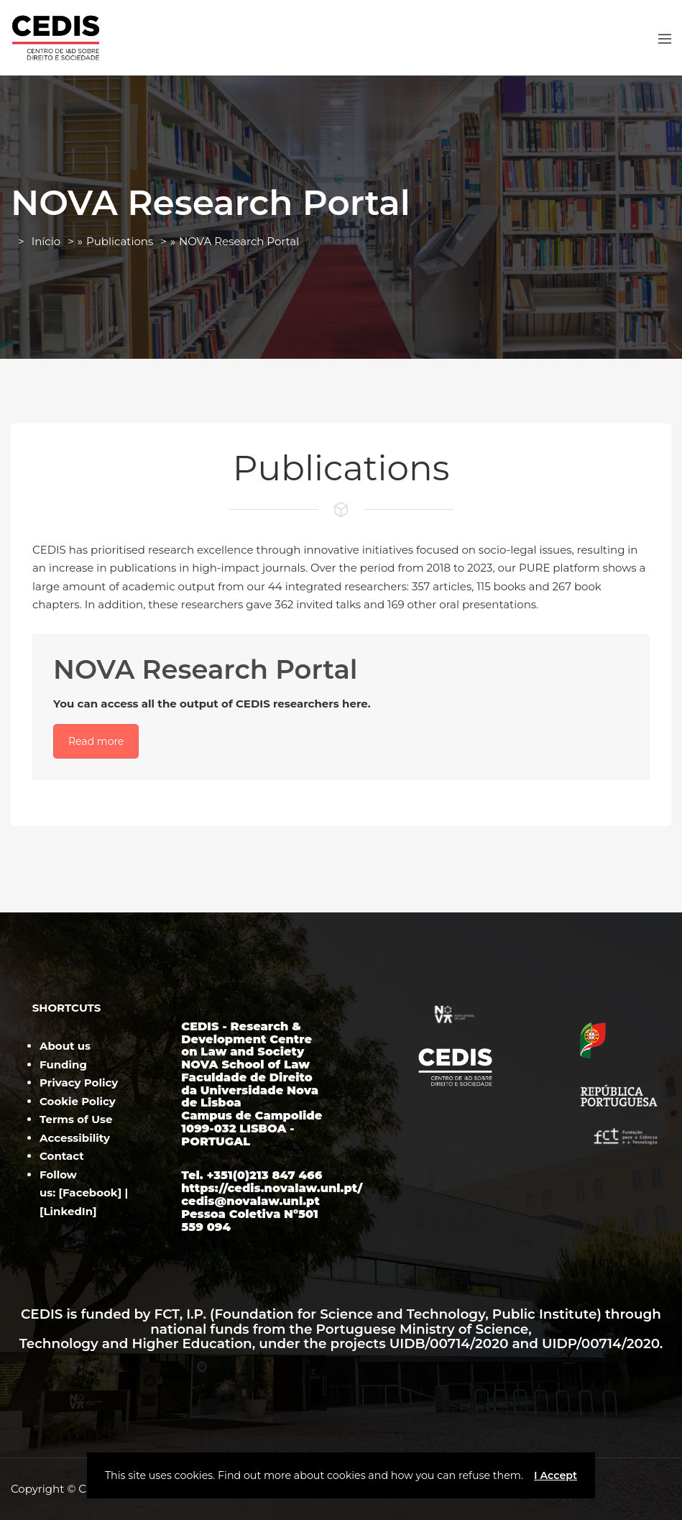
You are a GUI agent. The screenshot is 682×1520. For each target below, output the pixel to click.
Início (46, 241)
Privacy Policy (79, 1082)
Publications (119, 241)
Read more (96, 741)
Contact (62, 1156)
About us (65, 1046)
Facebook (90, 1192)
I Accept (555, 1475)
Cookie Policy (78, 1101)
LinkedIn (68, 1211)
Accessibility (75, 1138)
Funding (63, 1064)
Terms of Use (76, 1119)
